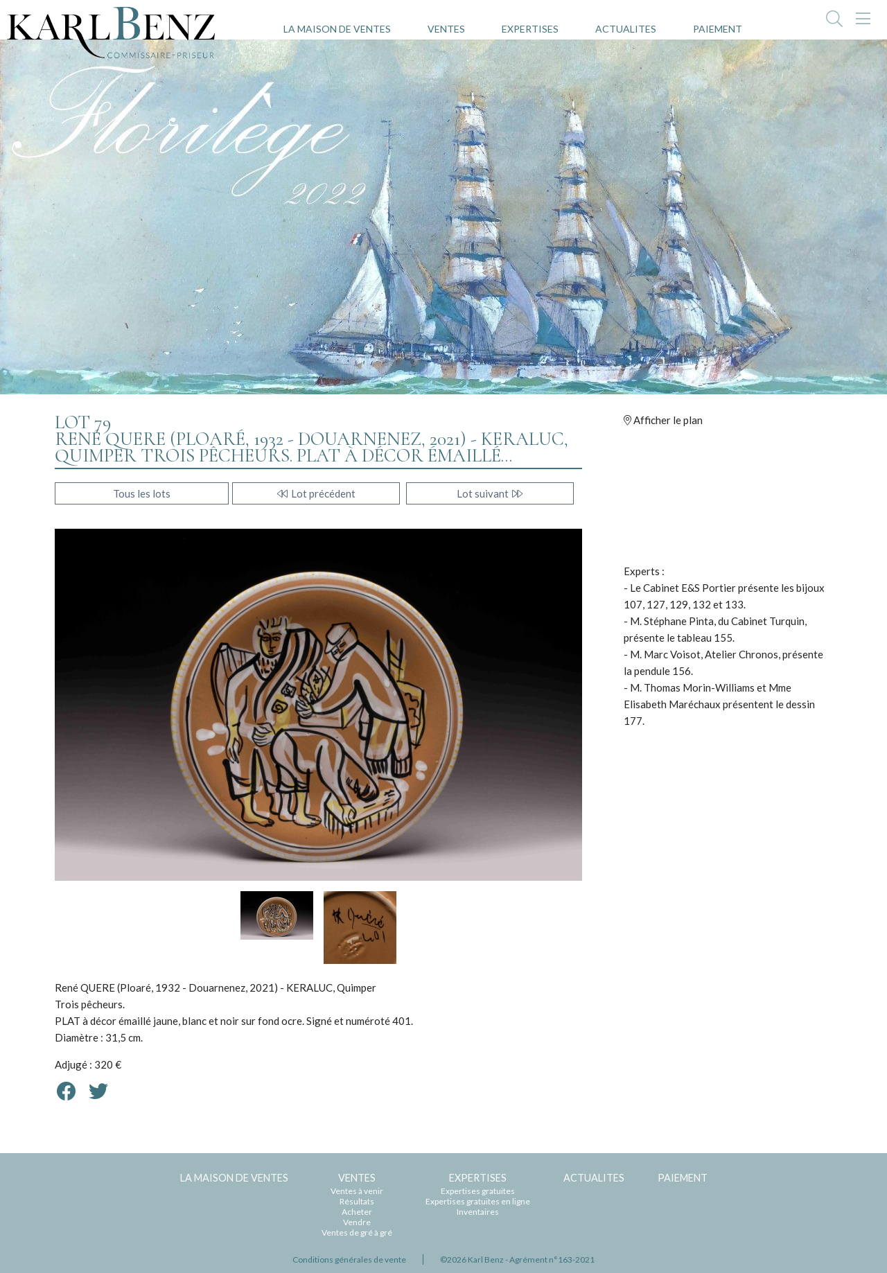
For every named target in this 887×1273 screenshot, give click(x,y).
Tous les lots (141, 493)
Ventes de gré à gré (357, 1232)
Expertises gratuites (478, 1191)
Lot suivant (490, 493)
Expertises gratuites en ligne (477, 1201)
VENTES (446, 29)
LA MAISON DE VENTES (337, 29)
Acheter (357, 1211)
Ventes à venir (357, 1191)
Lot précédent (316, 493)
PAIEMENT (717, 29)
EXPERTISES (530, 29)
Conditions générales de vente (349, 1259)
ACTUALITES (625, 29)
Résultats (357, 1201)
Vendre (357, 1222)
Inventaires (478, 1211)
